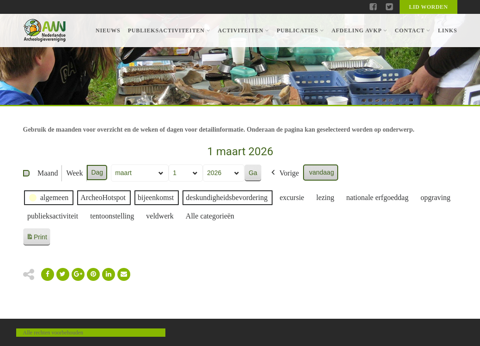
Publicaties (300, 30)
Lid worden (428, 7)
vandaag (321, 172)
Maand (47, 173)
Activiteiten (243, 30)
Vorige (283, 173)
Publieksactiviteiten (169, 30)
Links (447, 30)
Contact (412, 30)
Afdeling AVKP (359, 30)
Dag (97, 172)
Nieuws (108, 30)
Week (74, 173)
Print (36, 238)
